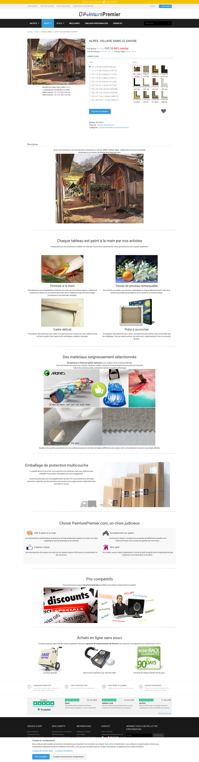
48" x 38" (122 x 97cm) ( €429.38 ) (105, 92)
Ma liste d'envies (47, 6)
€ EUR (153, 6)
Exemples (117, 23)
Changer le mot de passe (61, 737)
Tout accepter (41, 757)
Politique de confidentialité (86, 737)
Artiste (34, 23)
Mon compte (33, 6)
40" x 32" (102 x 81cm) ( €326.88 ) (105, 89)
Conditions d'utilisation (64, 751)
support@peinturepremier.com (112, 734)
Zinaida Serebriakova (105, 125)
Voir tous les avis (164, 713)
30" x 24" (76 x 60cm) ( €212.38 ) (104, 81)
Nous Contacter (63, 6)
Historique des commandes (62, 731)
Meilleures (74, 23)
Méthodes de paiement (35, 737)
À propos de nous (33, 734)
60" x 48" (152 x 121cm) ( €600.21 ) (105, 100)
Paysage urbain (48, 32)
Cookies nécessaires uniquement (68, 757)
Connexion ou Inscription (83, 6)
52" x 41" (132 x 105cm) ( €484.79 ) (105, 96)
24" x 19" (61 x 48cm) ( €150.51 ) (104, 78)
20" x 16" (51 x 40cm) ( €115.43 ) (104, 74)
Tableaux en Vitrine (83, 731)
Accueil (30, 32)
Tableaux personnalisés (96, 23)
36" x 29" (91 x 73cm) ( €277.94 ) (104, 85)
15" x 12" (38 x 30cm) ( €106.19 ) (104, 70)
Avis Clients (81, 734)
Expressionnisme (122, 127)
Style (60, 23)
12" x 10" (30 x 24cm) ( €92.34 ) (104, 67)
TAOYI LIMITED (107, 731)
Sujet (48, 23)
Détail (68, 87)
